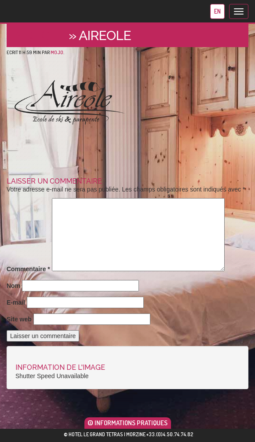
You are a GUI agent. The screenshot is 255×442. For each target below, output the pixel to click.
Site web (19, 319)
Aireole (39, 35)
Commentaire (28, 269)
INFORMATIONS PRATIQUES (128, 423)
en (217, 11)
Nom (13, 285)
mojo (57, 52)
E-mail (16, 302)
